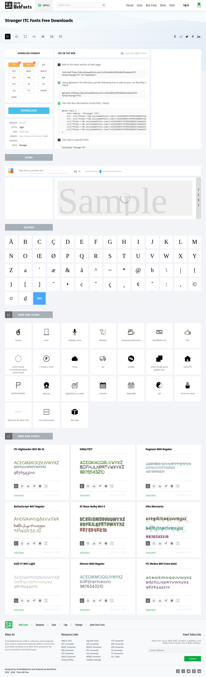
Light (21, 127)
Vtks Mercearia (155, 506)
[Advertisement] (176, 99)
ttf (13, 65)
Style (54, 625)
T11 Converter (117, 653)
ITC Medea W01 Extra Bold (161, 563)
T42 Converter (92, 653)
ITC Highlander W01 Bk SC (29, 449)
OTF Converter (67, 644)
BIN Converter (67, 650)
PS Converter (117, 650)
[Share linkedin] (199, 36)
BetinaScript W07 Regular (29, 506)
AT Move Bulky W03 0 (92, 506)
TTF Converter (117, 641)
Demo (163, 5)
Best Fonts (151, 5)
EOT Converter (117, 644)
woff (28, 71)
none (14, 97)
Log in (186, 5)
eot (14, 71)
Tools (172, 5)
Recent (129, 5)
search (103, 5)
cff (43, 84)
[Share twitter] (187, 36)
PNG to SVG (66, 641)
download (29, 110)
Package (78, 625)
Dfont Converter (68, 657)
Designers (40, 625)
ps (29, 84)
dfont (43, 91)
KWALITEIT (86, 449)
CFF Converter (67, 653)
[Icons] (51, 36)
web (29, 65)
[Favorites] (16, 36)
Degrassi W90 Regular (159, 449)
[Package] (43, 36)
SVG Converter (92, 644)
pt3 (14, 84)
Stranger (23, 145)
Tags (66, 625)
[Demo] (25, 36)
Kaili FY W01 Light (24, 563)
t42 (14, 91)
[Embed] (40, 486)
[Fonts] (60, 36)
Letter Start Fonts (97, 625)
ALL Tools (115, 657)
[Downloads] (28, 486)
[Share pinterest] (193, 36)
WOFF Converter (68, 647)
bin (43, 78)
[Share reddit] (181, 36)
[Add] (7, 36)
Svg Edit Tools (92, 641)
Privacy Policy (67, 660)
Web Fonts (23, 625)
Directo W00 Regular (92, 563)
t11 (28, 91)
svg (43, 65)
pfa (28, 78)
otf (14, 78)
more (39, 298)
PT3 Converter (92, 650)
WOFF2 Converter (94, 647)
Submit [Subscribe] (192, 659)
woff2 (44, 71)
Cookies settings (93, 660)
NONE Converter (93, 657)
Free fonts (20, 5)
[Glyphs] (34, 36)
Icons (140, 5)
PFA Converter (117, 647)
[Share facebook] (175, 36)
